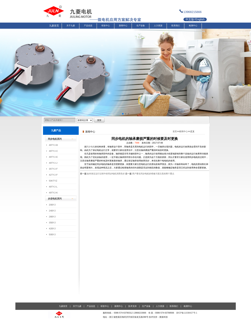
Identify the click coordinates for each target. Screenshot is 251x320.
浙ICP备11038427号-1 (186, 313)
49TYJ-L (53, 186)
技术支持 (132, 306)
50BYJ (52, 234)
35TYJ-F (53, 169)
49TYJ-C (53, 151)
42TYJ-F (53, 174)
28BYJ (52, 216)
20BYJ (52, 204)
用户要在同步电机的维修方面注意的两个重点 (153, 173)
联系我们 (174, 306)
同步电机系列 (55, 139)
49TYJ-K (53, 192)
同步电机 (90, 146)
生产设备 (146, 306)
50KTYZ (53, 180)
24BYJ (52, 210)
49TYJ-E (53, 157)
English (199, 19)
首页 (175, 131)
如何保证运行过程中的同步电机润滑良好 (106, 173)
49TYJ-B (53, 145)
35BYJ (52, 222)
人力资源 (160, 306)
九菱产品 (56, 130)
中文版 (190, 19)
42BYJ (52, 228)
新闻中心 (183, 131)
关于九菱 (77, 306)
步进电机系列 (55, 198)
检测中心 (188, 306)
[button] (122, 113)
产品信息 (91, 306)
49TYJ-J (53, 163)
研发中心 (105, 306)
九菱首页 (63, 306)
